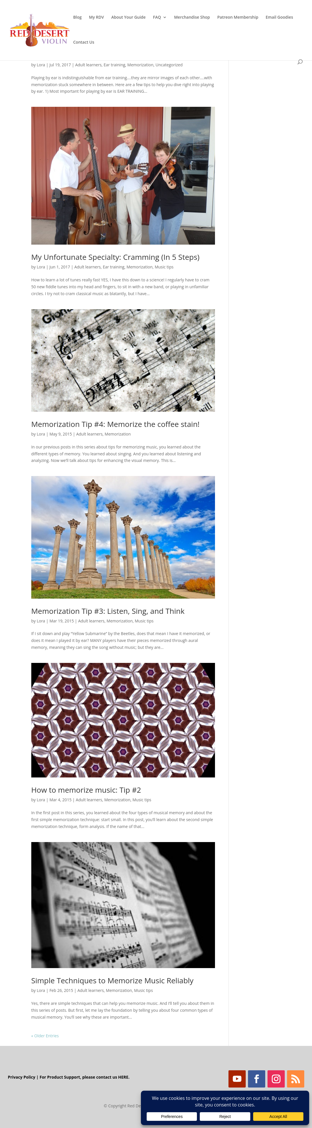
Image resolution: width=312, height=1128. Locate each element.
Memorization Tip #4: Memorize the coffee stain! (115, 424)
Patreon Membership (237, 17)
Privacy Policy (21, 1077)
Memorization (140, 64)
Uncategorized (169, 64)
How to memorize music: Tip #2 (86, 790)
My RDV (96, 17)
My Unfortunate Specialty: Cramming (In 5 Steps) (115, 257)
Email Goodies (279, 17)
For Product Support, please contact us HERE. (84, 1077)
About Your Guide (128, 17)
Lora (41, 64)
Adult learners (88, 64)
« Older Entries (45, 1035)
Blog (77, 17)
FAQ (157, 17)
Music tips (164, 267)
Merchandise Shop (192, 17)
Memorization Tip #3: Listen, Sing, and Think (108, 611)
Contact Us (83, 42)
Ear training (114, 64)
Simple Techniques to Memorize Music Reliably (112, 980)
